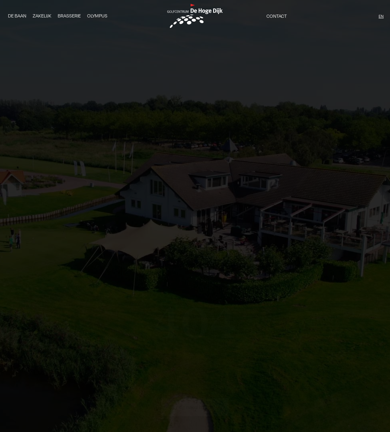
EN (381, 16)
